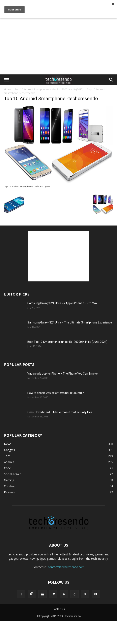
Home (7, 89)
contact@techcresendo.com (66, 567)
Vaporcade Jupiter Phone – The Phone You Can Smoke (62, 373)
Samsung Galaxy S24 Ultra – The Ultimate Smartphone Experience (69, 322)
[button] (6, 79)
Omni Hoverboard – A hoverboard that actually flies (59, 412)
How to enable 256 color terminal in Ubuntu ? (55, 392)
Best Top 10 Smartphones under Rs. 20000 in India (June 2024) (67, 341)
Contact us (59, 609)
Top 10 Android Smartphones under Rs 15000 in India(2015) (49, 89)
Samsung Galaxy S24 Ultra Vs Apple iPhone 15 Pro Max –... (64, 303)
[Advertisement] (58, 7)
